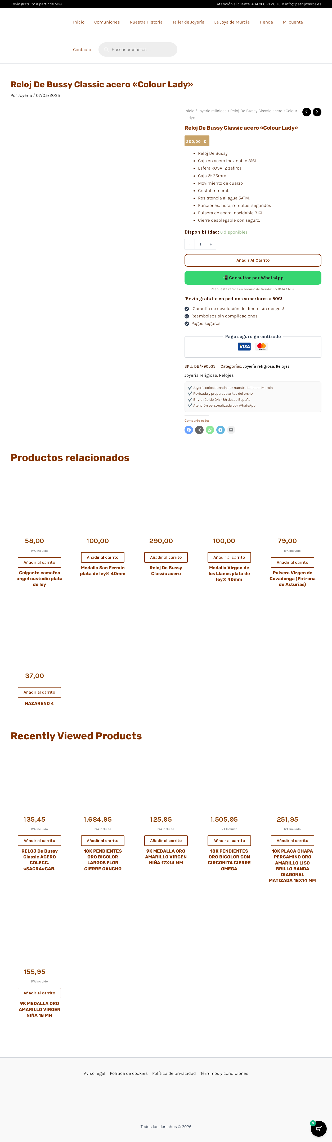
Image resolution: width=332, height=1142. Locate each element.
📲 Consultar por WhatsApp (253, 277)
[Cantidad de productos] (200, 244)
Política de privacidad (174, 1073)
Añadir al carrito (253, 260)
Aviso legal (94, 1073)
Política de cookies (129, 1073)
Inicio (189, 110)
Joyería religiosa (212, 110)
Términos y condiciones (224, 1073)
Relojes (283, 366)
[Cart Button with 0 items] (319, 1129)
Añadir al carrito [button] (39, 562)
